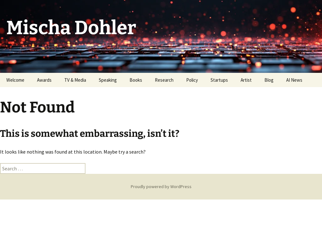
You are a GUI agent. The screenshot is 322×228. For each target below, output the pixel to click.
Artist (246, 80)
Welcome (15, 80)
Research (164, 80)
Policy (192, 80)
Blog (269, 80)
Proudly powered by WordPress (161, 186)
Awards (44, 80)
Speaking (108, 80)
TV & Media (75, 80)
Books (135, 80)
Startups (219, 80)
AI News (294, 80)
